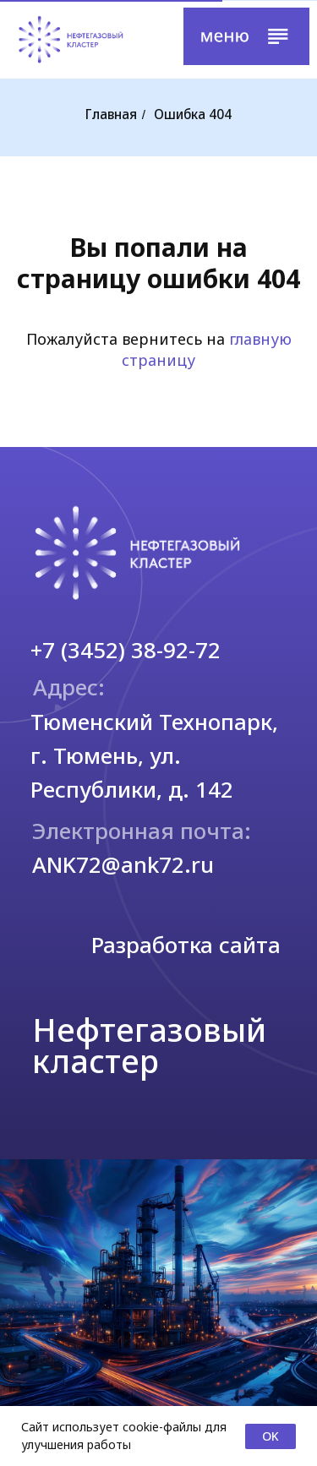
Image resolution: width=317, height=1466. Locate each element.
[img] (70, 40)
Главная (111, 114)
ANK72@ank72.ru (123, 864)
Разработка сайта (186, 944)
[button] (246, 36)
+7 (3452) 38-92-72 (125, 650)
